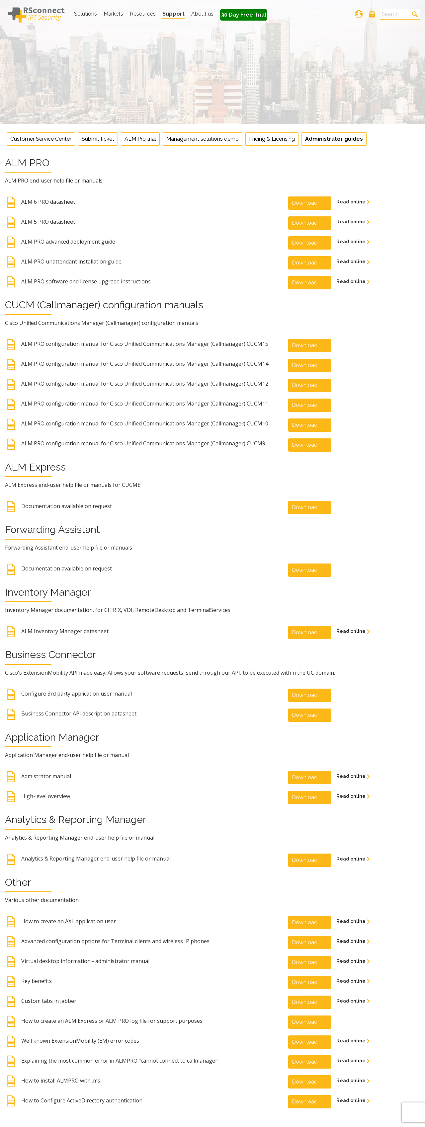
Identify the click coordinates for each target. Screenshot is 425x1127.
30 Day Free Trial (243, 15)
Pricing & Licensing (272, 139)
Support (173, 14)
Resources (143, 14)
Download (304, 203)
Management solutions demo (202, 139)
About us (202, 14)
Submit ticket (98, 139)
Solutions (85, 14)
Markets (113, 14)
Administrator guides (334, 139)
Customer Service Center (40, 139)
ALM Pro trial (140, 139)
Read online (351, 201)
